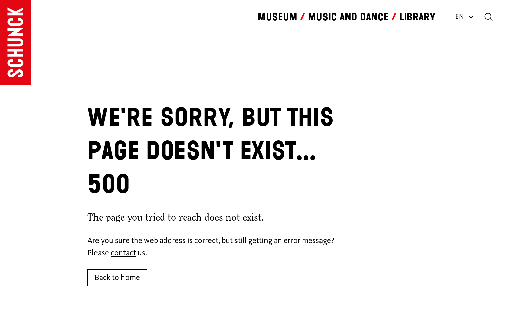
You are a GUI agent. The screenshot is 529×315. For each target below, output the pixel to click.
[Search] (488, 17)
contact (123, 253)
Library (417, 17)
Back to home (117, 278)
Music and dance (348, 17)
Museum (277, 17)
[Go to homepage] (15, 42)
